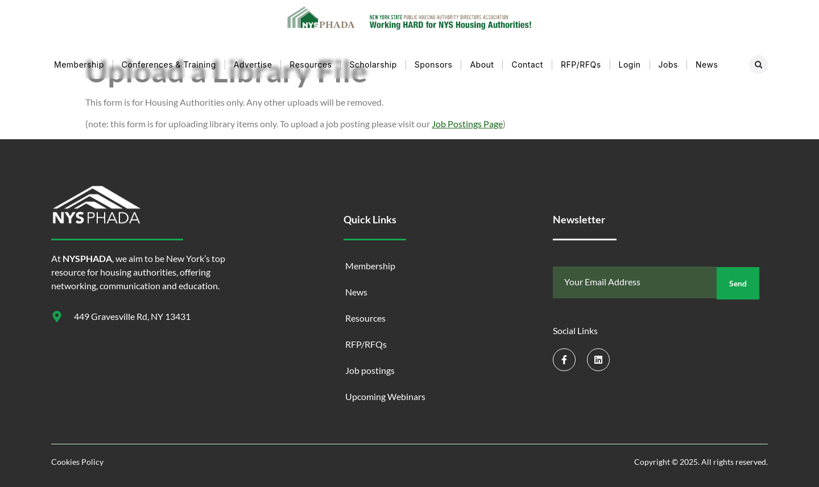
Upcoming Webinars (385, 396)
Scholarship (372, 64)
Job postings (370, 370)
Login (630, 64)
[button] (758, 64)
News (707, 64)
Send (738, 283)
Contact (527, 64)
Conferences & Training (169, 64)
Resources (310, 64)
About (482, 64)
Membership (79, 64)
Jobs (668, 64)
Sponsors (434, 64)
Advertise (253, 64)
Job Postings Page (467, 123)
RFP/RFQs (581, 64)
